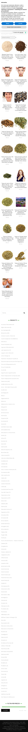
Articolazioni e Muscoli (7, 432)
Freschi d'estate (5, 344)
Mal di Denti (4, 569)
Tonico (3, 668)
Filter (5, 710)
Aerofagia (3, 392)
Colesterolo (4, 481)
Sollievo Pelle (4, 645)
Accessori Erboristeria (6, 324)
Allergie (3, 407)
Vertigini (3, 685)
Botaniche (3, 333)
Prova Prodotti (5, 367)
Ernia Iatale (4, 529)
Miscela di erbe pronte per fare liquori (11, 361)
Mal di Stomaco (5, 577)
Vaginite (3, 680)
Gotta (2, 549)
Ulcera (2, 677)
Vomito (3, 691)
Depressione (4, 495)
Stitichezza (4, 654)
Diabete (3, 503)
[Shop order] (9, 37)
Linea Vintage (4, 355)
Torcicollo (3, 671)
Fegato (3, 535)
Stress (2, 657)
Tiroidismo (3, 665)
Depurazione (4, 498)
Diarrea (3, 506)
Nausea (3, 591)
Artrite (2, 435)
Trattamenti (4, 381)
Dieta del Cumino (5, 509)
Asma (2, 444)
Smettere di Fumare (6, 643)
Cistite (2, 478)
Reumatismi (4, 623)
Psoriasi (3, 611)
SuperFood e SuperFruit (7, 373)
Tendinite (3, 663)
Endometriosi (4, 523)
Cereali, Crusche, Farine (7, 336)
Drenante (3, 515)
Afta (2, 395)
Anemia (3, 415)
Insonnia (3, 560)
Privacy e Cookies (17, 729)
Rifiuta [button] (7, 23)
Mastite (3, 583)
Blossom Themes (14, 728)
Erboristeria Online (14, 722)
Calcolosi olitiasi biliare (7, 458)
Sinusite (3, 640)
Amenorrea (4, 412)
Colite (2, 486)
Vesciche (3, 688)
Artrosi (2, 438)
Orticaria (3, 600)
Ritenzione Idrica (5, 626)
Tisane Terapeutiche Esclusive (8, 378)
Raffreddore (4, 614)
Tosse (2, 674)
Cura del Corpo (5, 492)
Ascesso (3, 441)
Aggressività (4, 398)
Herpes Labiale (5, 552)
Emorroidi (3, 520)
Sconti (2, 370)
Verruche (3, 682)
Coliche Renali (5, 483)
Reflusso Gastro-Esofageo (8, 617)
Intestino (3, 563)
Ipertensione (4, 566)
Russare (3, 631)
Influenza (3, 557)
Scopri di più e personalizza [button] (14, 27)
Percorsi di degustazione (7, 364)
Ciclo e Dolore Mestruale (7, 469)
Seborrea (3, 637)
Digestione (4, 512)
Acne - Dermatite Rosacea (8, 387)
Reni (2, 620)
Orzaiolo (3, 603)
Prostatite (3, 609)
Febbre (3, 532)
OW (13, 726)
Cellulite (3, 464)
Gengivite (3, 546)
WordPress (9, 729)
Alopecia (3, 409)
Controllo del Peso (6, 489)
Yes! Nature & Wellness (7, 697)
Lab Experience (5, 350)
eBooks (3, 341)
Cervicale (3, 466)
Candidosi (3, 461)
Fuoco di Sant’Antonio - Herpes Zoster (11, 540)
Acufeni (3, 390)
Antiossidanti (4, 429)
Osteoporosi (4, 606)
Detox (2, 500)
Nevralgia (3, 597)
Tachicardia (4, 660)
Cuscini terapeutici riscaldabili (8, 338)
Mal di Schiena (5, 574)
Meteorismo (4, 589)
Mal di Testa (4, 580)
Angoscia (3, 418)
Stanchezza (4, 648)
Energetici (3, 526)
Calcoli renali (4, 455)
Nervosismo (4, 594)
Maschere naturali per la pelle (8, 358)
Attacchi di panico (5, 449)
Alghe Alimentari (5, 327)
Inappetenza (4, 554)
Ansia (2, 424)
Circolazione (4, 472)
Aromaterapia (4, 330)
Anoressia (3, 421)
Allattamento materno (7, 404)
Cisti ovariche (4, 475)
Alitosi (2, 401)
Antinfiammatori (5, 427)
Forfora (3, 537)
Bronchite (3, 452)
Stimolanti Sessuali (6, 651)
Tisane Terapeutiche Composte (9, 375)
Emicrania (3, 518)
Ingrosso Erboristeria (6, 347)
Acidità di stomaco (6, 384)
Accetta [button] (20, 23)
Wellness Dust (4, 694)
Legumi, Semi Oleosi (6, 353)
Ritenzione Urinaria (6, 628)
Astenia (3, 446)
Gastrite (3, 543)
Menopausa (4, 586)
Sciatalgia (3, 634)
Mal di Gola (4, 572)
